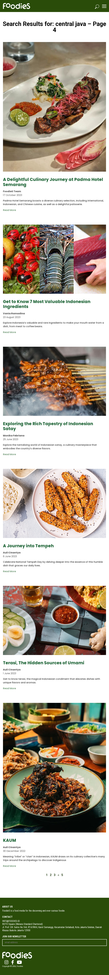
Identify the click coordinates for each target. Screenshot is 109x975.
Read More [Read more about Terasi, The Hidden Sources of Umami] (9, 688)
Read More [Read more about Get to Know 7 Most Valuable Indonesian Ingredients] (9, 332)
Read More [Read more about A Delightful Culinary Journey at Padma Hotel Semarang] (9, 210)
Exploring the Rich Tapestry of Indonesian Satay (48, 426)
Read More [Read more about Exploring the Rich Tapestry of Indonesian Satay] (9, 454)
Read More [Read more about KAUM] (9, 866)
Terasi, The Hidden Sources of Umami (43, 663)
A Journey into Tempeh (28, 546)
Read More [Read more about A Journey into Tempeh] (9, 571)
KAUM (9, 840)
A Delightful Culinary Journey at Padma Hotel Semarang (53, 182)
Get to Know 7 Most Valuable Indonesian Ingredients (46, 304)
